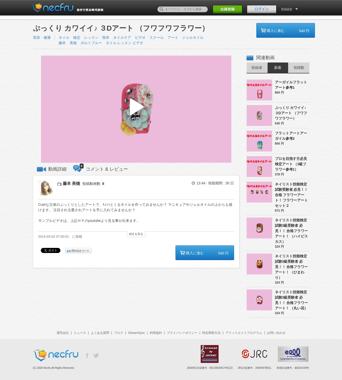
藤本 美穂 (71, 183)
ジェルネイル (193, 37)
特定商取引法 (211, 333)
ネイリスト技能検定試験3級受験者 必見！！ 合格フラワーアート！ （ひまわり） (291, 267)
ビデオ (140, 37)
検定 (76, 37)
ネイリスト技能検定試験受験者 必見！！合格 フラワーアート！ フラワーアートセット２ (291, 195)
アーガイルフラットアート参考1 (291, 85)
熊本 (105, 37)
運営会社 (63, 333)
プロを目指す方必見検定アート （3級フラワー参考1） (291, 164)
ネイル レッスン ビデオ (125, 43)
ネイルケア (122, 37)
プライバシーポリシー (182, 333)
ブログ (118, 333)
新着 (277, 68)
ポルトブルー (91, 43)
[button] (136, 109)
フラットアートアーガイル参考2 (291, 136)
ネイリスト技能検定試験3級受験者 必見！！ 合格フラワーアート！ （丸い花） (291, 300)
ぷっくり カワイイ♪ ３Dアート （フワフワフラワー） (291, 113)
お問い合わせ (276, 333)
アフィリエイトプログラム (243, 333)
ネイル (64, 37)
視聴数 (299, 68)
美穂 (73, 43)
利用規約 (156, 333)
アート (173, 37)
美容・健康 (42, 37)
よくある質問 (100, 333)
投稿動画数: (93, 184)
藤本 (62, 43)
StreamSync (136, 333)
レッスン (91, 37)
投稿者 (256, 68)
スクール (156, 37)
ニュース (80, 333)
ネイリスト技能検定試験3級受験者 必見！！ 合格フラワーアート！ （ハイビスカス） (291, 231)
